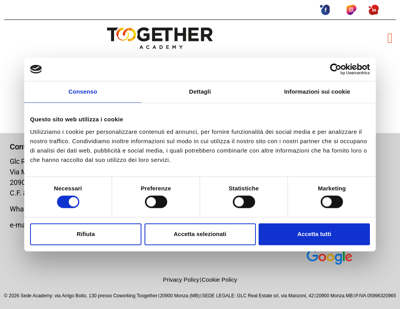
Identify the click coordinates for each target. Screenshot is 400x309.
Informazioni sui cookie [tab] (317, 91)
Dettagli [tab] (200, 91)
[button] (390, 38)
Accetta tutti (314, 234)
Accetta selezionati (199, 234)
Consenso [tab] (82, 91)
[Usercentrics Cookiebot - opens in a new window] (336, 69)
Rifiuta (86, 234)
